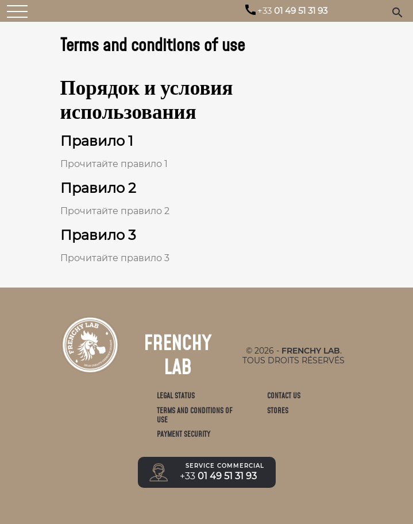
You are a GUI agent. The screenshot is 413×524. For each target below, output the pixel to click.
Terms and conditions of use (194, 415)
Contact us (283, 395)
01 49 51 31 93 (292, 11)
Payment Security (183, 434)
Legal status (176, 395)
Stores (277, 410)
